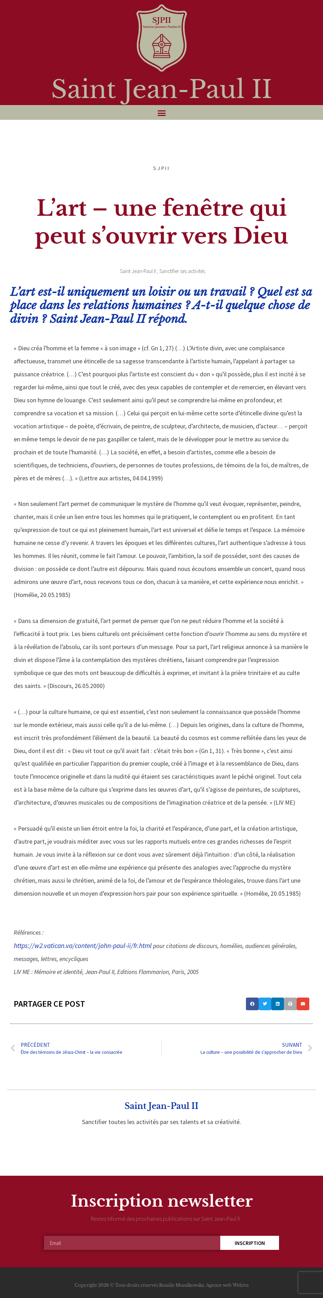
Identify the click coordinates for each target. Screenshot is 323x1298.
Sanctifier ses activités (182, 271)
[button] (161, 113)
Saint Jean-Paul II (161, 89)
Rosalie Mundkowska (181, 1285)
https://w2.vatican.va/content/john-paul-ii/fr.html (83, 945)
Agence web (219, 1285)
